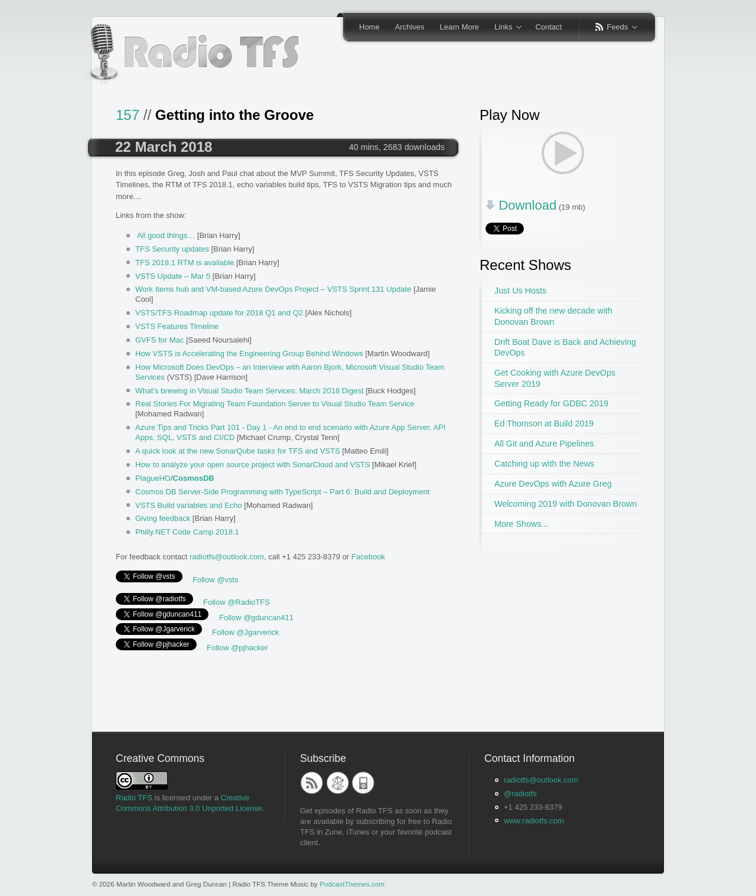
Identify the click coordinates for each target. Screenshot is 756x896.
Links (504, 27)
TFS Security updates (172, 249)
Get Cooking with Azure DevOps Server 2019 (554, 378)
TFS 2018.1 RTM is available (184, 262)
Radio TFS (134, 797)
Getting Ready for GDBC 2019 (551, 403)
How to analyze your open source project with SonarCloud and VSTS (252, 464)
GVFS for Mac (159, 339)
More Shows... (521, 524)
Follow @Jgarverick (245, 632)
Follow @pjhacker (237, 647)
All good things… (166, 235)
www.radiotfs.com (534, 820)
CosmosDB (193, 478)
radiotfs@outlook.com (227, 556)
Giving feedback (162, 518)
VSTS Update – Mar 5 (172, 276)
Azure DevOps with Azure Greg (553, 483)
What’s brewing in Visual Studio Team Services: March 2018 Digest (249, 390)
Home (369, 26)
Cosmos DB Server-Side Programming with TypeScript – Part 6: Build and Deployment (282, 491)
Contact (548, 26)
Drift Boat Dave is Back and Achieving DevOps (565, 347)
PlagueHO (153, 478)
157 (127, 115)
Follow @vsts (216, 579)
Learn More (459, 26)
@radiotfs (520, 793)
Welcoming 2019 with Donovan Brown (565, 504)
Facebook (368, 556)
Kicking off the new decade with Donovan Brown (553, 316)
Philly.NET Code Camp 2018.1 (187, 531)
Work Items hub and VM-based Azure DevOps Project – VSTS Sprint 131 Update (273, 289)
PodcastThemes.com (352, 884)
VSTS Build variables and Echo (188, 505)
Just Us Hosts (520, 290)
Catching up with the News (544, 463)
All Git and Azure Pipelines (544, 443)
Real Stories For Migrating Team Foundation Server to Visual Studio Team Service (275, 403)
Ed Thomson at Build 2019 (544, 423)
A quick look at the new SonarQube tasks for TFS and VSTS (237, 451)
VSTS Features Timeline (177, 326)
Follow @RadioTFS (236, 602)
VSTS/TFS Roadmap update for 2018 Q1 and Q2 (219, 312)
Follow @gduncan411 (256, 617)
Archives (410, 26)
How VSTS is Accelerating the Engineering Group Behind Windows (249, 353)
